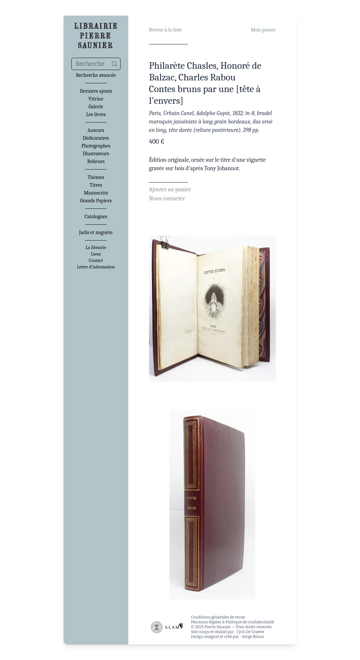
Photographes (95, 145)
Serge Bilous (253, 636)
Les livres (96, 114)
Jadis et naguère (95, 232)
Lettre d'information (96, 267)
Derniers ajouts (96, 91)
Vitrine (95, 98)
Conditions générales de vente (218, 617)
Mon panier (263, 30)
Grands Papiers (95, 200)
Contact (96, 261)
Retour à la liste (165, 30)
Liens (96, 254)
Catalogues (96, 216)
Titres (96, 185)
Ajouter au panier (170, 189)
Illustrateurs (96, 153)
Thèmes (95, 177)
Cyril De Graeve (250, 632)
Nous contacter (167, 198)
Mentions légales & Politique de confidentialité (232, 622)
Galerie (95, 106)
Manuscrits (96, 192)
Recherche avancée (96, 75)
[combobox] (96, 64)
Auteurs (95, 130)
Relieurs (96, 161)
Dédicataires (96, 138)
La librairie (96, 248)
